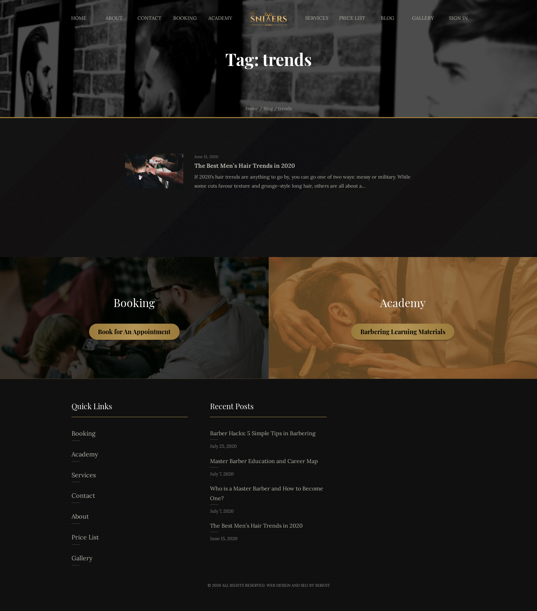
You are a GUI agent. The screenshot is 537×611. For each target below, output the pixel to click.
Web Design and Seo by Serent (298, 585)
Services (316, 18)
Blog (387, 18)
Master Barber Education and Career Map (264, 460)
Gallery (423, 18)
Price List (352, 18)
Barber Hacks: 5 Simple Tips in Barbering (263, 433)
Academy (220, 18)
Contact (149, 18)
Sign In (458, 18)
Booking (185, 18)
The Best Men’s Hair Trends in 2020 (256, 525)
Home (78, 18)
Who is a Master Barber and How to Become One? (266, 493)
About (114, 18)
